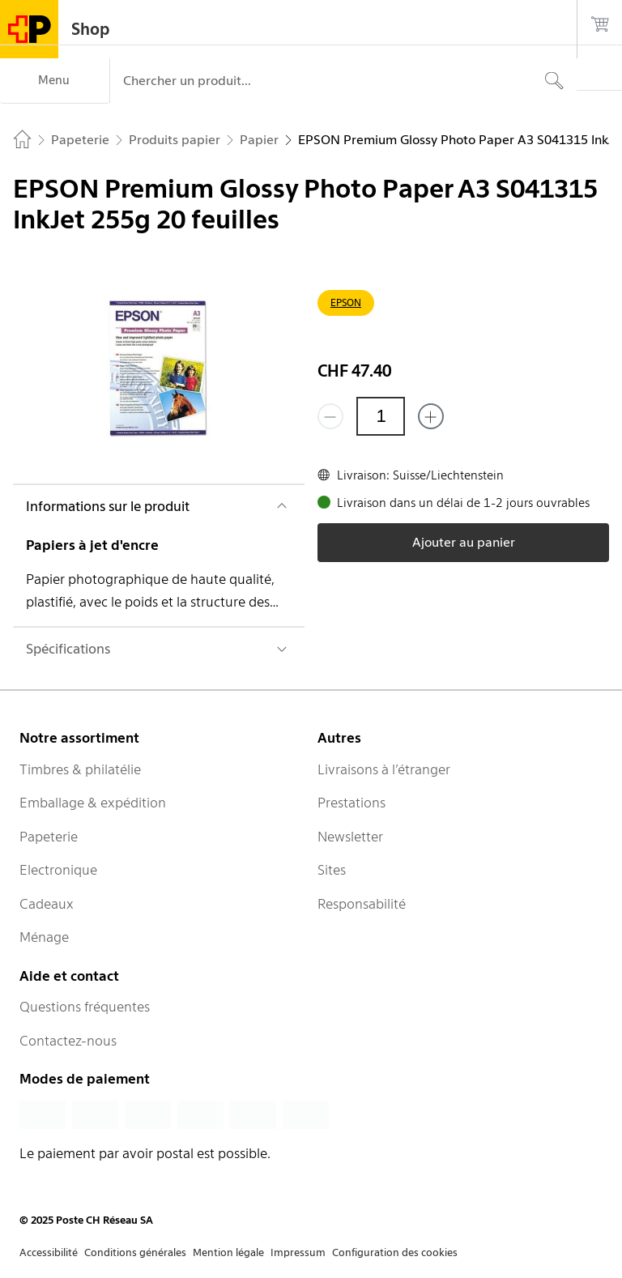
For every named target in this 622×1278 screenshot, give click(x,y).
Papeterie (48, 837)
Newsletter (350, 837)
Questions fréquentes (84, 1007)
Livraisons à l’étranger (383, 769)
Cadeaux (46, 904)
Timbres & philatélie (80, 769)
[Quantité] (380, 416)
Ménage (44, 937)
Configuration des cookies (395, 1252)
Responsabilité (361, 904)
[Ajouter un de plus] (431, 416)
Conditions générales (135, 1252)
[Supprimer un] (330, 416)
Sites (331, 870)
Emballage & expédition (92, 802)
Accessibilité (48, 1252)
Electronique (58, 870)
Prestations (351, 802)
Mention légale (228, 1252)
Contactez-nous (68, 1041)
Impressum (298, 1252)
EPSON (345, 302)
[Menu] (54, 81)
